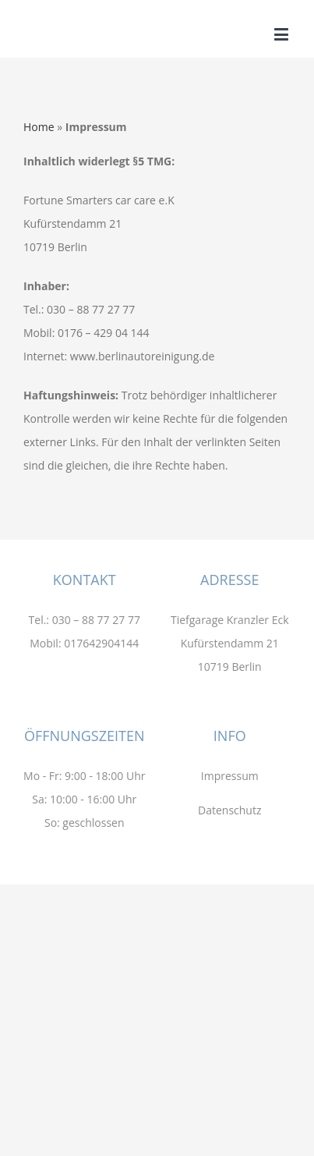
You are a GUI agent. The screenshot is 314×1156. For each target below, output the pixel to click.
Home (39, 126)
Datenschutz (229, 810)
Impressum (230, 775)
